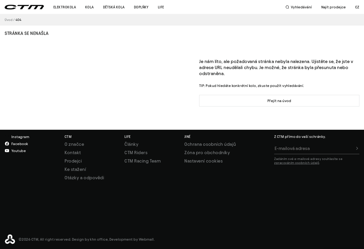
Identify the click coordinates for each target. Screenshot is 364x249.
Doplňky (141, 7)
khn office (99, 239)
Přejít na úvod (279, 101)
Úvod (9, 20)
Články (131, 144)
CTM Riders (136, 152)
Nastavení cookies (203, 160)
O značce (74, 144)
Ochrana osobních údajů (210, 144)
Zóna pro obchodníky (207, 152)
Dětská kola (114, 7)
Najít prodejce (333, 7)
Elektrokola (64, 7)
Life (161, 7)
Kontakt (73, 152)
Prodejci (73, 160)
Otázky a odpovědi (84, 177)
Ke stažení (75, 169)
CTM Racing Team (142, 160)
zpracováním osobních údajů (296, 163)
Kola (89, 7)
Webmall (146, 239)
